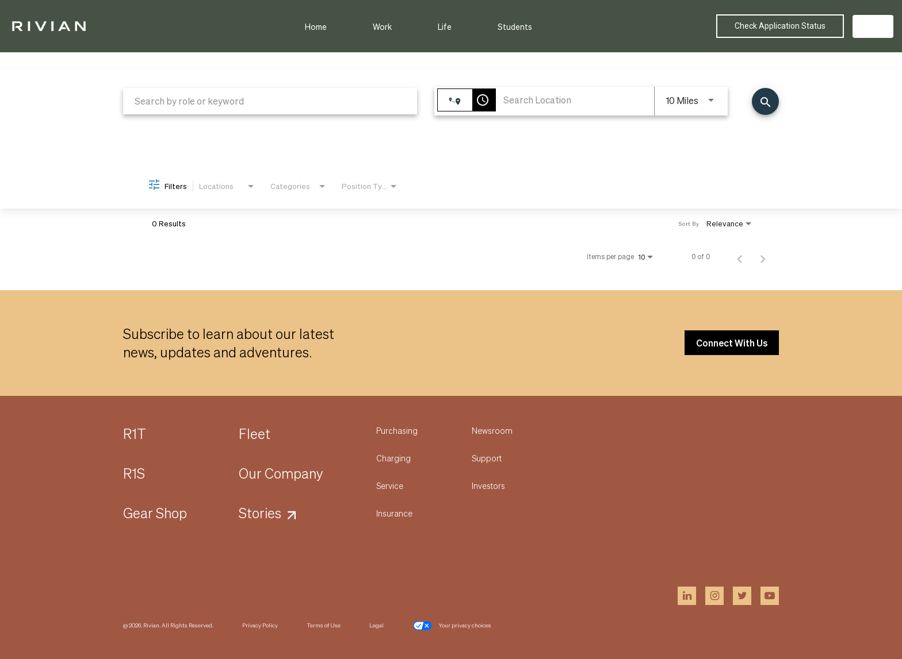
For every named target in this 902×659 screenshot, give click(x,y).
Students (515, 26)
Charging (393, 458)
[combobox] (270, 100)
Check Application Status (780, 25)
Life (445, 26)
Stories (260, 513)
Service (389, 485)
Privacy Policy (260, 625)
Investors (488, 485)
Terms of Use (324, 625)
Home (316, 26)
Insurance (394, 513)
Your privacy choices (451, 625)
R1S (134, 473)
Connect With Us (731, 343)
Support (487, 458)
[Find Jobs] (765, 101)
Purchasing (397, 430)
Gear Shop (155, 513)
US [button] (873, 26)
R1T (134, 433)
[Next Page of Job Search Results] (762, 256)
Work (382, 26)
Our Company (281, 473)
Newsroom (492, 430)
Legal (376, 625)
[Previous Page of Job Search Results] (739, 256)
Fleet (254, 433)
